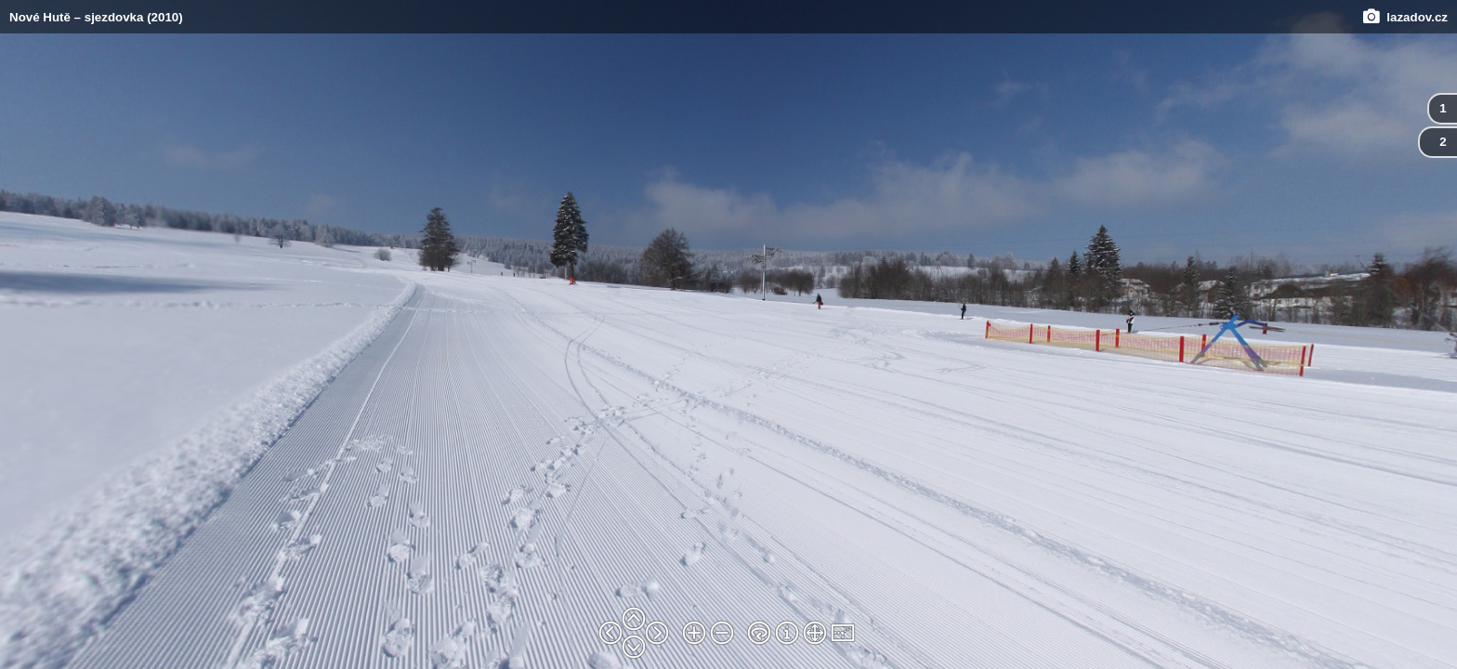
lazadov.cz (1405, 17)
